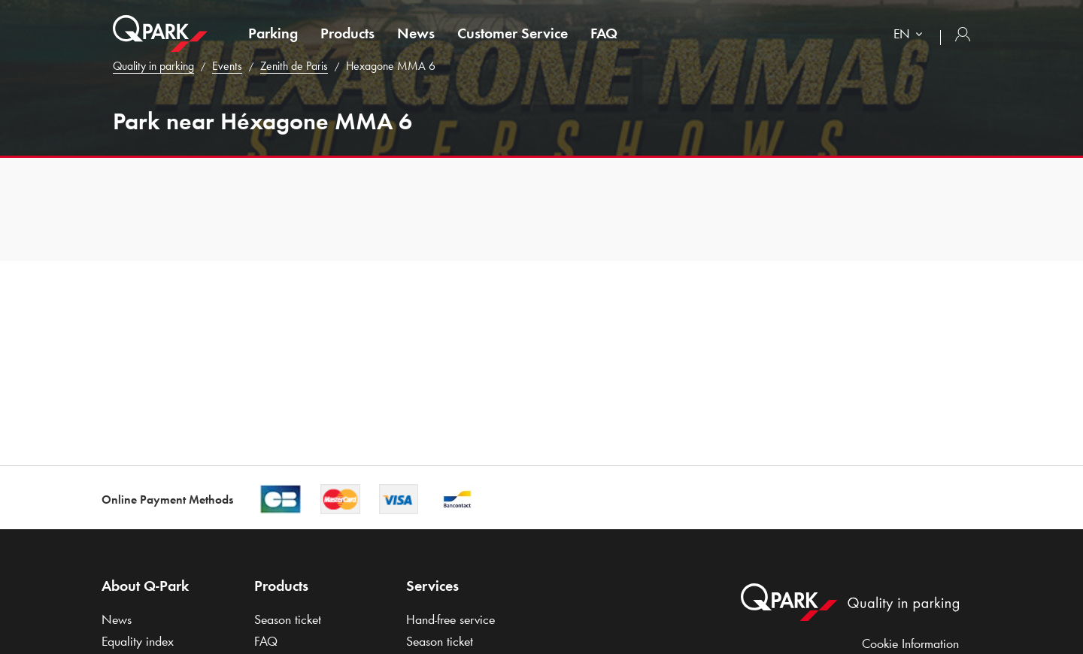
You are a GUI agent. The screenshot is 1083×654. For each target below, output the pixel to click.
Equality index (138, 641)
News (416, 33)
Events (227, 66)
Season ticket (287, 619)
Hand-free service (450, 619)
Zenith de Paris (294, 66)
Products (347, 33)
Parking (273, 33)
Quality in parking (153, 66)
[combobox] (911, 35)
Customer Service (512, 33)
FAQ (603, 33)
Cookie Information (910, 643)
